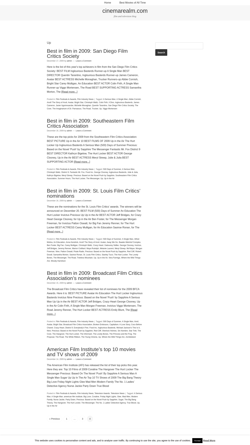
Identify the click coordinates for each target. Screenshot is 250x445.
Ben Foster (51, 245)
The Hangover (58, 334)
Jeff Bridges (52, 248)
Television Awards (102, 393)
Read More (209, 440)
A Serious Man (109, 99)
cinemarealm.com (125, 11)
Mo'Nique (131, 248)
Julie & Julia (133, 172)
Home (107, 2)
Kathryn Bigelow (54, 175)
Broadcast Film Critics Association (77, 324)
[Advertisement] (125, 31)
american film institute (73, 396)
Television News (118, 393)
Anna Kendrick (72, 242)
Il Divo (111, 102)
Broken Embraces (100, 324)
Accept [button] (197, 440)
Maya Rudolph (93, 248)
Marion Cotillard (78, 248)
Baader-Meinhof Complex (129, 242)
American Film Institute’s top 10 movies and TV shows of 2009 (91, 351)
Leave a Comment (83, 61)
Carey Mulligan (71, 245)
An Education (59, 242)
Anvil (136, 321)
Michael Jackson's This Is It (128, 328)
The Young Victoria (89, 337)
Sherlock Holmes (109, 331)
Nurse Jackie (58, 400)
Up (100, 109)
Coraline (95, 396)
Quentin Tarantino (99, 105)
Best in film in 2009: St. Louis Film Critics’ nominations (93, 193)
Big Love (87, 396)
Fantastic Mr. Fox (77, 172)
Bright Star (78, 102)
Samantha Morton (60, 255)
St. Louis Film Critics (92, 255)
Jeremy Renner (64, 248)
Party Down (70, 400)
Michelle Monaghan (82, 105)
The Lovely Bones (100, 334)
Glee (119, 396)
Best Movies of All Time (132, 2)
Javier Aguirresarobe (64, 105)
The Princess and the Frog (120, 334)
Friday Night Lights (108, 396)
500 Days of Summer (112, 169)
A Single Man (122, 99)
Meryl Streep (67, 175)
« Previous (54, 419)
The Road (86, 109)
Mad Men (126, 396)
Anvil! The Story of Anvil (57, 102)
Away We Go (112, 242)
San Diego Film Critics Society (121, 105)
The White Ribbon (72, 337)
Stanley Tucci (107, 255)
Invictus (138, 245)
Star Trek (133, 331)
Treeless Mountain (85, 258)
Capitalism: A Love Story (120, 324)
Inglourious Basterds (123, 102)
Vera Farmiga (114, 258)
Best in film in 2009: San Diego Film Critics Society (87, 53)
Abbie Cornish (135, 99)
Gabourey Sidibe (111, 245)
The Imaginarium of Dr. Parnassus (66, 109)
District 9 (65, 172)
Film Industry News (85, 99)
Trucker (95, 109)
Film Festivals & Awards (66, 99)
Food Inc (89, 172)
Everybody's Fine (81, 328)
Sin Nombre (123, 331)
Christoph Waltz (91, 102)
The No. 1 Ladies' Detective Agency (111, 403)
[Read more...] (69, 91)
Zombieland (131, 337)
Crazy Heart (98, 245)
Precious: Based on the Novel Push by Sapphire (94, 175)
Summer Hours (64, 178)
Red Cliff (130, 251)
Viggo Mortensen (110, 109)
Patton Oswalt (67, 251)
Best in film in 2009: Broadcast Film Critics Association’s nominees (94, 275)
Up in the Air (109, 178)
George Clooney (101, 172)
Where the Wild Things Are (113, 337)
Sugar (120, 400)
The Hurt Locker (78, 178)
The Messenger (92, 178)
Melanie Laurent (107, 248)
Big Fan (60, 245)
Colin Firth (103, 102)
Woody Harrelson (58, 261)
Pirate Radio (79, 251)
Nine (58, 251)
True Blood (131, 403)
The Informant (86, 334)
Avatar (71, 102)
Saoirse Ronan (76, 255)
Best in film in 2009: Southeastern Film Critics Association (90, 123)
